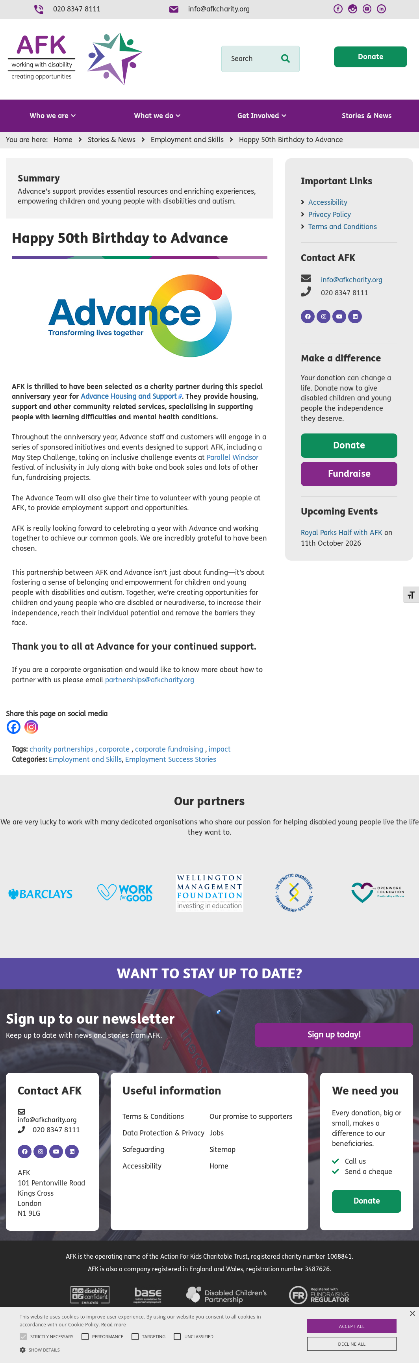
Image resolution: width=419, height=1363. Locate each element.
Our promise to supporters (251, 1115)
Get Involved (261, 116)
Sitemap (222, 1148)
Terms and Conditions (342, 226)
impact (220, 749)
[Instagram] (32, 727)
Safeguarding (143, 1148)
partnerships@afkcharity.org (149, 680)
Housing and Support (129, 396)
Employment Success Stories (170, 759)
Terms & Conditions (153, 1115)
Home (219, 1164)
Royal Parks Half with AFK (341, 532)
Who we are (53, 116)
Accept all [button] (352, 1326)
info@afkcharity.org (219, 9)
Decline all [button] (352, 1344)
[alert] (209, 1335)
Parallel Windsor (232, 457)
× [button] (412, 1314)
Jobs (217, 1131)
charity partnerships (61, 749)
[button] (143, 1349)
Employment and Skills (85, 759)
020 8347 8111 (76, 9)
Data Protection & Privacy (163, 1131)
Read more (113, 1325)
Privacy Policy (329, 214)
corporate (114, 749)
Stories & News (367, 115)
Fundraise (349, 474)
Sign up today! (353, 1034)
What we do (157, 116)
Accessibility (327, 202)
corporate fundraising (169, 749)
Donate (371, 58)
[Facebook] (15, 727)
